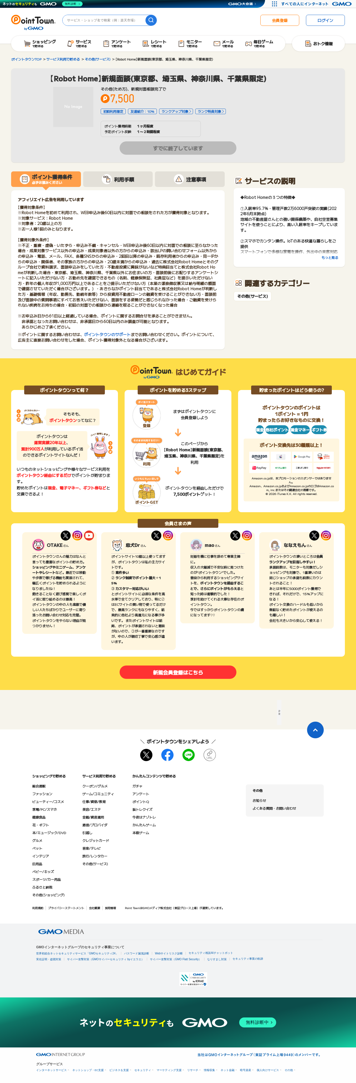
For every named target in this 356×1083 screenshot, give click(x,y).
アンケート (140, 793)
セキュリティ (142, 1070)
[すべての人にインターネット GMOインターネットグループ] (317, 4)
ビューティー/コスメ (48, 801)
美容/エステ (91, 809)
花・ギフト (40, 824)
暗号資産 (245, 1070)
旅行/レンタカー (94, 856)
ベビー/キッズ (43, 871)
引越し (87, 832)
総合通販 (39, 786)
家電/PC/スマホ (44, 809)
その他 (289, 1070)
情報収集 (209, 1070)
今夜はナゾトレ (144, 817)
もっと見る (330, 257)
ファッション (42, 793)
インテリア (40, 856)
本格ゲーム (140, 832)
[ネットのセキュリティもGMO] (42, 4)
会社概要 (94, 908)
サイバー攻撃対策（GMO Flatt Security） (175, 959)
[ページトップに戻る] (315, 730)
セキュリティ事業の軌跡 (248, 958)
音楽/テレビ (91, 848)
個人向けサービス (268, 1070)
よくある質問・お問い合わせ (274, 808)
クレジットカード (95, 840)
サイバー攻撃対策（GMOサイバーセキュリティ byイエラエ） (105, 959)
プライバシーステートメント (66, 908)
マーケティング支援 (169, 1070)
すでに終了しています (178, 148)
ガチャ (137, 786)
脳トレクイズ (142, 809)
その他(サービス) (252, 296)
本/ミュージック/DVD (49, 832)
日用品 (37, 863)
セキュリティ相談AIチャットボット (211, 952)
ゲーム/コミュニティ (98, 793)
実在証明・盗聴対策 (48, 959)
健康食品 (39, 817)
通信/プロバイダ (94, 824)
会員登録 (280, 20)
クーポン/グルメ (95, 786)
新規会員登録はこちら (178, 672)
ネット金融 (227, 1070)
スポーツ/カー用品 (46, 879)
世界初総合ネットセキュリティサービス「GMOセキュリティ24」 (77, 953)
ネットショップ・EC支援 (88, 1070)
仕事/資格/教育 (94, 801)
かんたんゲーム (144, 824)
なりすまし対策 (217, 959)
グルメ (37, 840)
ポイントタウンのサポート (107, 334)
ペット (37, 848)
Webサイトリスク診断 (169, 953)
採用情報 (110, 908)
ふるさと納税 (42, 887)
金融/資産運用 (93, 817)
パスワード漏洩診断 (136, 953)
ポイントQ (140, 801)
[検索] (151, 20)
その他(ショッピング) (48, 894)
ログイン (325, 20)
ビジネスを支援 (119, 1070)
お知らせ (259, 800)
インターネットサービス (51, 1070)
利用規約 (37, 908)
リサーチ (192, 1070)
